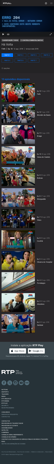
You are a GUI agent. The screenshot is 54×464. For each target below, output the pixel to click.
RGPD (3, 441)
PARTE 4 (47, 55)
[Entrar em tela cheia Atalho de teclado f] (50, 34)
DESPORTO (5, 392)
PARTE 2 (20, 55)
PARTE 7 (34, 60)
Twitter (9, 382)
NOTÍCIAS (5, 389)
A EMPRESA (5, 432)
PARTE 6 (20, 60)
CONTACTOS (6, 421)
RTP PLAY (5, 403)
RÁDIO (4, 396)
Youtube (21, 382)
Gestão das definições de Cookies (13, 444)
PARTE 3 (34, 55)
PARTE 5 (7, 60)
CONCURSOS (6, 412)
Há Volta (7, 44)
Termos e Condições (37, 452)
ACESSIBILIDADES (7, 428)
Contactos (6, 416)
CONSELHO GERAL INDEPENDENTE (12, 434)
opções (6, 68)
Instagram (15, 382)
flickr (27, 382)
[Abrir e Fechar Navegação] (51, 3)
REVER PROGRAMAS (8, 408)
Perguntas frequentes (10, 414)
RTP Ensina (5, 401)
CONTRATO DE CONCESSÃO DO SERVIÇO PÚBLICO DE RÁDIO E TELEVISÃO (25, 439)
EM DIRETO (5, 405)
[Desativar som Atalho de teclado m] (8, 34)
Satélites (5, 430)
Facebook (4, 382)
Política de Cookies (23, 452)
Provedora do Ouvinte (10, 425)
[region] (27, 21)
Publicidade (48, 452)
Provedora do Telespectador (12, 423)
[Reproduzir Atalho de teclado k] (3, 34)
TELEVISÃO (5, 394)
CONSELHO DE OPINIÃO (9, 437)
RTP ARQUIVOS (6, 398)
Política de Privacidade (9, 452)
